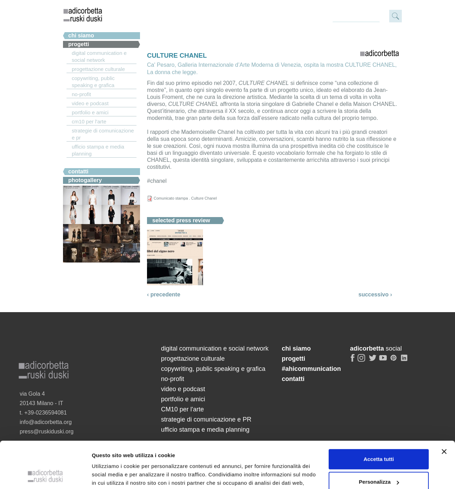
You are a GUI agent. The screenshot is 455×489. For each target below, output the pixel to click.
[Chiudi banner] (444, 374)
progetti (293, 358)
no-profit (81, 94)
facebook (353, 361)
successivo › (375, 294)
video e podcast (90, 103)
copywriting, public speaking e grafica (93, 81)
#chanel (157, 181)
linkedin (405, 361)
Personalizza (379, 405)
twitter (372, 361)
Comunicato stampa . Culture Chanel (185, 198)
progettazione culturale (98, 69)
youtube (383, 361)
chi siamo (81, 35)
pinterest (394, 361)
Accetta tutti (379, 382)
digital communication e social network (99, 56)
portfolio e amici (90, 112)
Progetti (78, 44)
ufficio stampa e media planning (98, 150)
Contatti (78, 171)
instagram (361, 361)
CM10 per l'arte (89, 121)
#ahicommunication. (95, 163)
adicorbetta (83, 14)
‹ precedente (163, 294)
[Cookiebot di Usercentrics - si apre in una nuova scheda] (45, 442)
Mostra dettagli (111, 442)
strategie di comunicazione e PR (103, 134)
